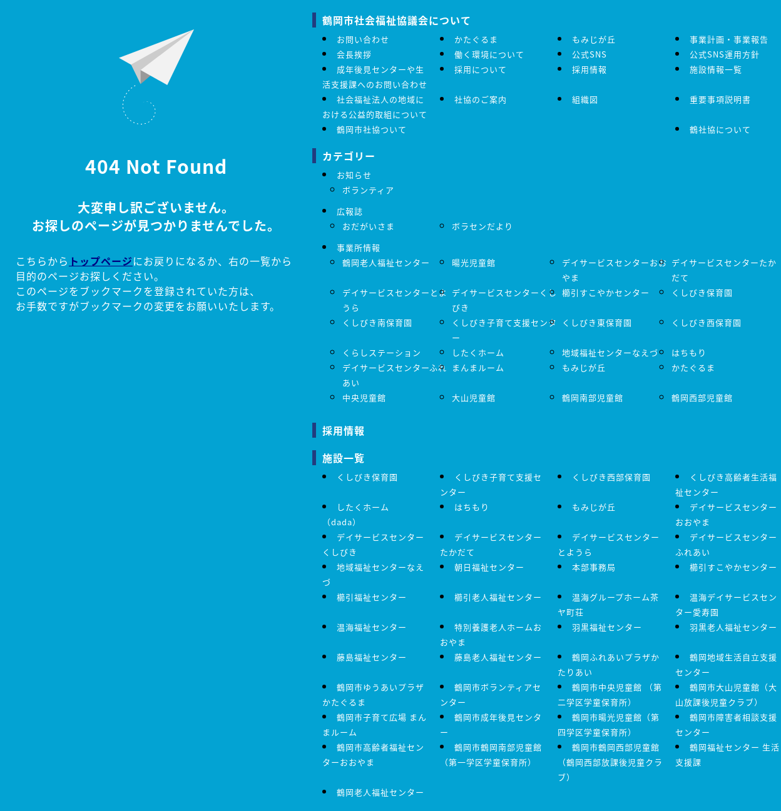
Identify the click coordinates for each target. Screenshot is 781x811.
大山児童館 (474, 397)
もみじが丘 (594, 39)
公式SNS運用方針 (725, 54)
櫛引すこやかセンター (606, 292)
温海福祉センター (372, 627)
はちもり (689, 352)
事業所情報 (358, 247)
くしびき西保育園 (706, 322)
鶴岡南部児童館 (592, 397)
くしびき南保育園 (377, 322)
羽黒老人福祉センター (733, 627)
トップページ (101, 260)
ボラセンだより (482, 226)
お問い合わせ (363, 39)
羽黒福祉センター (607, 627)
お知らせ (354, 175)
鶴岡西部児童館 (702, 397)
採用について (480, 69)
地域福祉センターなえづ (610, 352)
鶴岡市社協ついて (372, 129)
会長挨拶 (354, 54)
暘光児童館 (474, 262)
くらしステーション (381, 352)
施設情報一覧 (716, 69)
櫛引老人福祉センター (498, 597)
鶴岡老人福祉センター (386, 262)
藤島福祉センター (372, 657)
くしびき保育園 (702, 292)
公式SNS (589, 54)
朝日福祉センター (489, 567)
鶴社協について (720, 129)
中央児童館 (364, 397)
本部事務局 (594, 567)
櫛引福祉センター (372, 597)
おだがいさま (368, 226)
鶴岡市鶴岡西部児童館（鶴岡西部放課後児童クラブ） (610, 762)
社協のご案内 (480, 99)
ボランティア (368, 190)
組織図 (585, 99)
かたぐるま (476, 39)
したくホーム (478, 352)
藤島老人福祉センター (498, 657)
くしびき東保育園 (597, 322)
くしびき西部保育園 (611, 477)
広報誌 (350, 211)
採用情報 (589, 69)
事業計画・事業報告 (729, 39)
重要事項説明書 (720, 99)
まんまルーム (478, 367)
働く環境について (489, 54)
